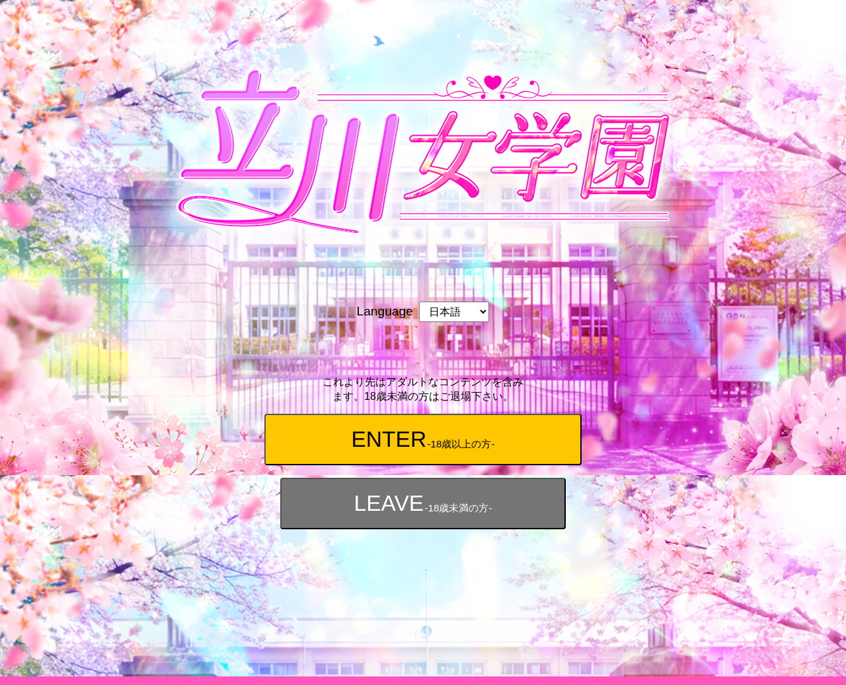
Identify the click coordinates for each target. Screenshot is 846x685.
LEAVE (423, 504)
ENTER (422, 440)
